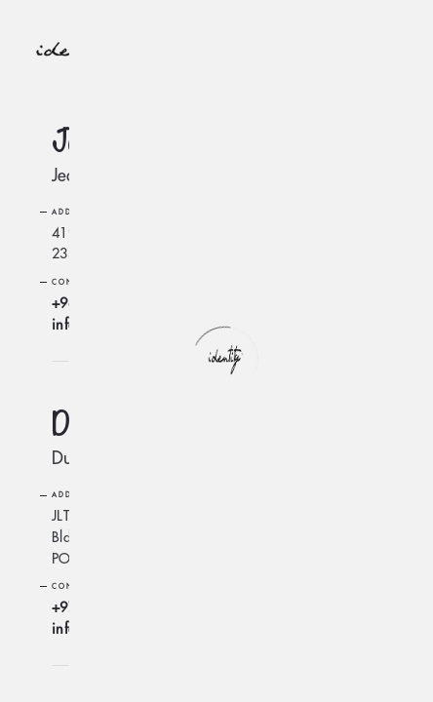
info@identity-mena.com (125, 324)
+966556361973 (103, 303)
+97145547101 (99, 607)
